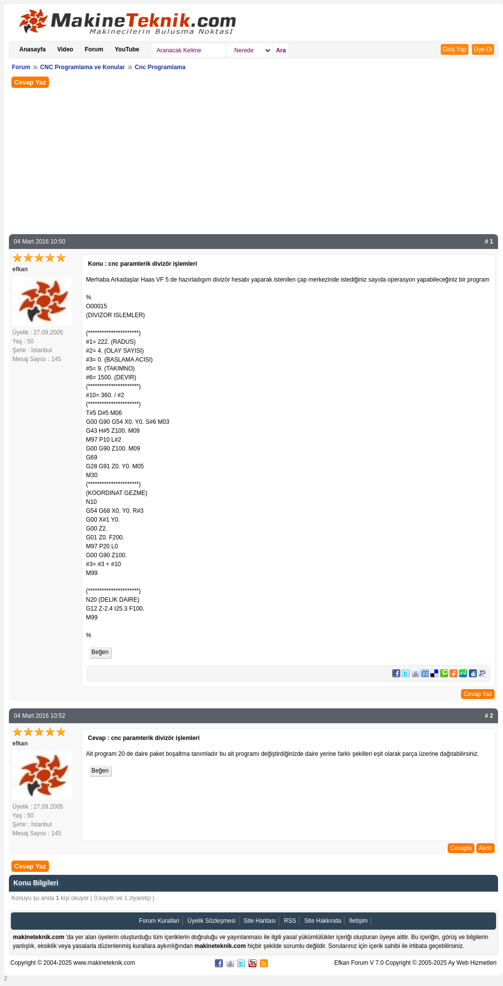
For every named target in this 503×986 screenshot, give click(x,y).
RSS (290, 920)
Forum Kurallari (159, 920)
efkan (20, 269)
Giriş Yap (454, 49)
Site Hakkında (322, 920)
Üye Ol (483, 49)
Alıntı (485, 848)
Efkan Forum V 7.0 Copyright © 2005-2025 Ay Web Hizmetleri (415, 962)
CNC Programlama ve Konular (82, 67)
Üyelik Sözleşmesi (211, 920)
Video (65, 49)
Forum (94, 49)
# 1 (489, 241)
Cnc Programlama (160, 67)
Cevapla (461, 848)
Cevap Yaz (30, 82)
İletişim (358, 920)
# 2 (489, 715)
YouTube (127, 49)
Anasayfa (32, 49)
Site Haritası (260, 920)
